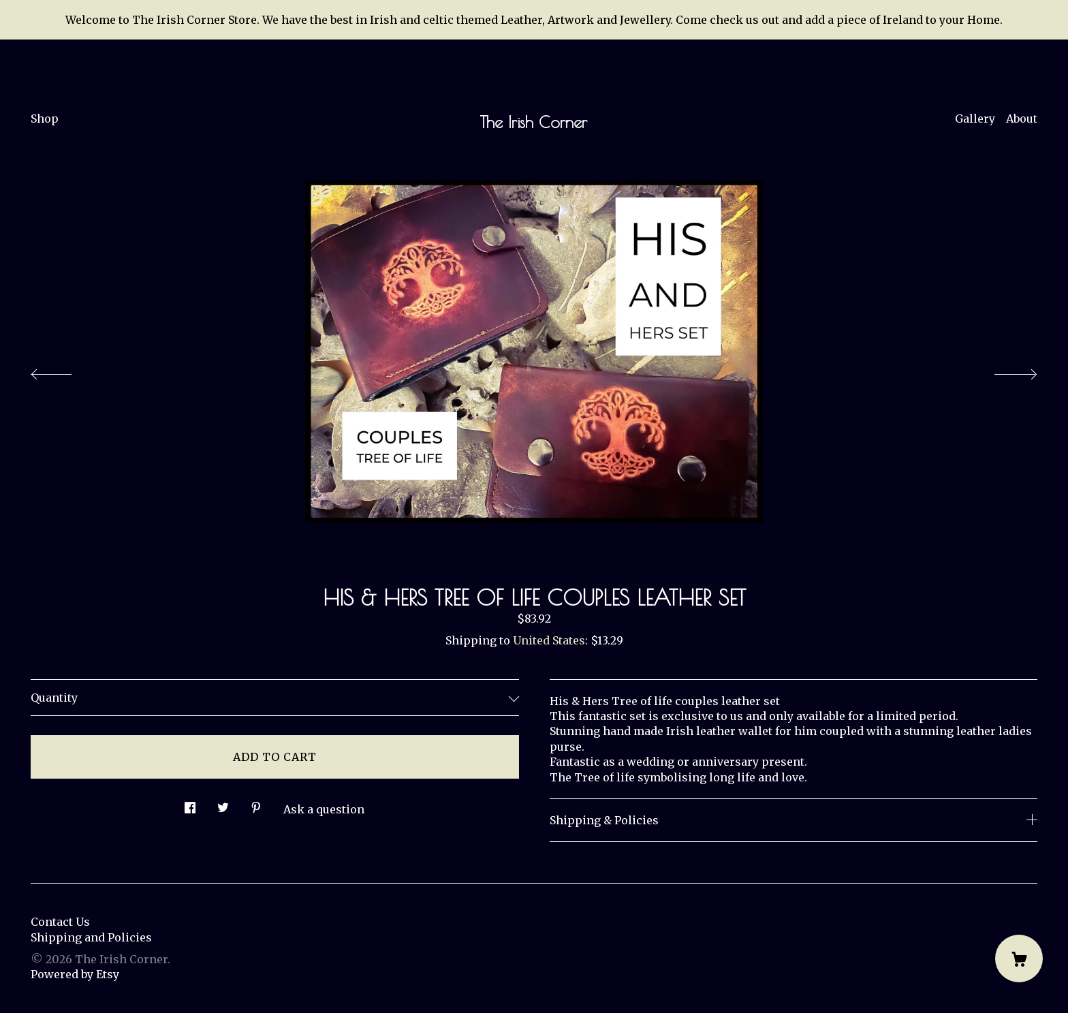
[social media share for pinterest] (256, 803)
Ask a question (323, 809)
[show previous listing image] (65, 371)
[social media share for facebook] (190, 803)
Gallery (975, 118)
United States (549, 640)
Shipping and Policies (91, 937)
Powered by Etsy (75, 974)
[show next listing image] (1003, 371)
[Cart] (1019, 958)
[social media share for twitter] (223, 803)
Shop (45, 118)
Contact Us (60, 922)
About (1021, 118)
